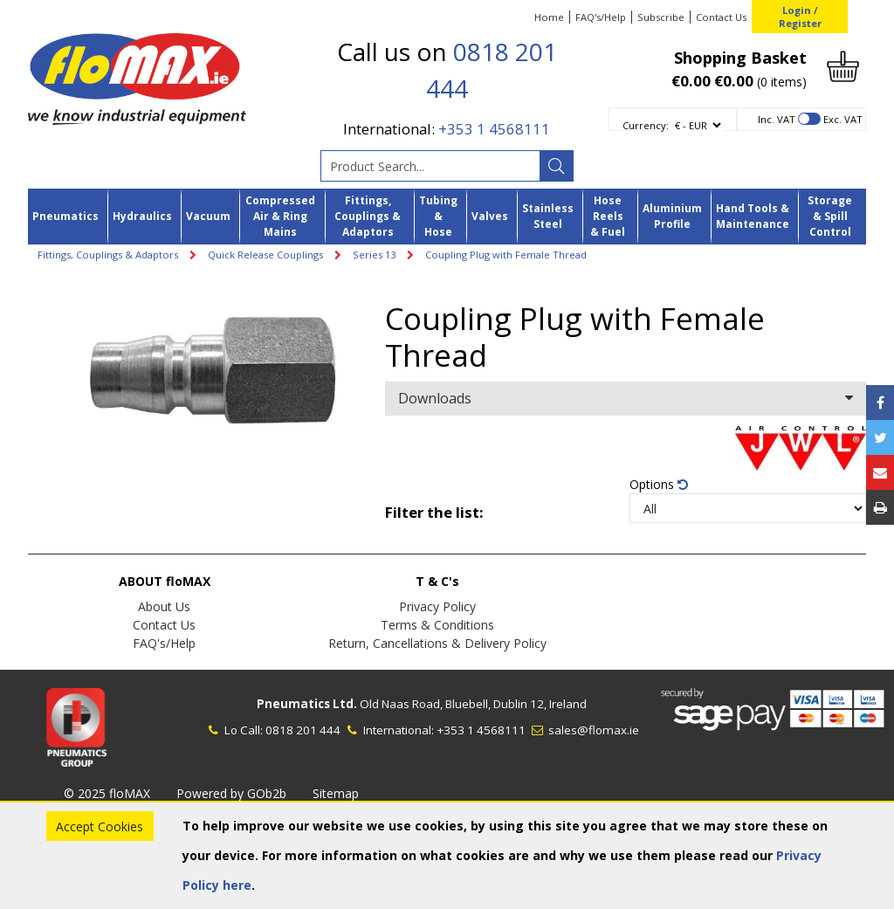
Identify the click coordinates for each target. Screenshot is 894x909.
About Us (164, 606)
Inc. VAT (776, 119)
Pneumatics (65, 216)
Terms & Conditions (437, 624)
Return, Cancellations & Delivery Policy (437, 643)
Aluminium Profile (672, 216)
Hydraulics (142, 216)
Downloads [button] (625, 398)
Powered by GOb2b (231, 793)
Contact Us (721, 17)
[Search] (556, 166)
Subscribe (660, 17)
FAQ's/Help (600, 17)
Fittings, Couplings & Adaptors (367, 217)
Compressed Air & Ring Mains (280, 217)
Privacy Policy (437, 606)
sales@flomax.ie (583, 730)
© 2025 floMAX (107, 793)
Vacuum (208, 216)
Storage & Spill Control (830, 217)
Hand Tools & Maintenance (752, 216)
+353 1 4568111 (494, 129)
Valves (489, 216)
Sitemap (336, 793)
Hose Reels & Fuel (607, 217)
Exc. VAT (843, 119)
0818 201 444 (302, 730)
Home (549, 17)
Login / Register (800, 16)
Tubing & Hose (438, 217)
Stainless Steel (548, 216)
